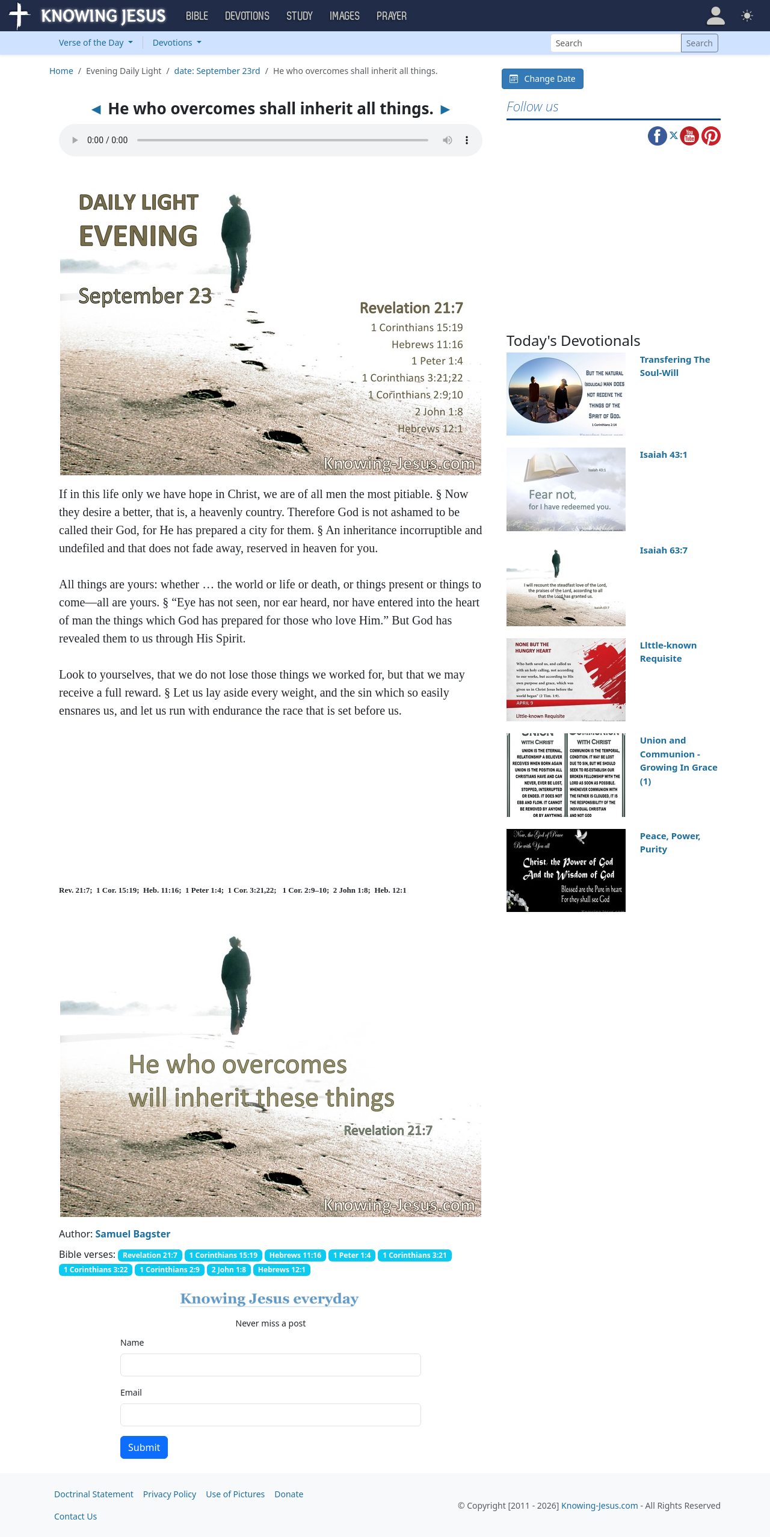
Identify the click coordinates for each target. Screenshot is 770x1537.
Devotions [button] (248, 16)
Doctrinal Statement (94, 1494)
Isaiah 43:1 (664, 454)
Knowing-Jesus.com (599, 1505)
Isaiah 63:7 (664, 550)
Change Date (543, 78)
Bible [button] (197, 16)
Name (132, 1342)
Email (131, 1392)
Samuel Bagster (133, 1233)
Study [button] (300, 16)
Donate (288, 1494)
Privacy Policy (169, 1494)
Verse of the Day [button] (92, 42)
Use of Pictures (235, 1494)
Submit (144, 1447)
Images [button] (345, 16)
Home (61, 70)
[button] (715, 15)
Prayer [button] (392, 16)
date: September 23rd (217, 70)
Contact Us (75, 1516)
